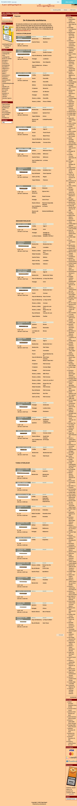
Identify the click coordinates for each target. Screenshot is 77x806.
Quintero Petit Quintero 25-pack (72, 713)
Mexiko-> (4, 71)
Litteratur (4, 96)
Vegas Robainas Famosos (71, 556)
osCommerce (42, 804)
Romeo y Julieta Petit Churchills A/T (72, 588)
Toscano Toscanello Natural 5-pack (72, 629)
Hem (4, 13)
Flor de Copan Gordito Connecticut (72, 401)
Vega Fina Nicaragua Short (71, 654)
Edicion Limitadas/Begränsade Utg (8, 83)
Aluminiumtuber (6, 80)
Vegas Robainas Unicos (71, 634)
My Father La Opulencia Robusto (72, 332)
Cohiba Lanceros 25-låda (72, 128)
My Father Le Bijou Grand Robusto (72, 598)
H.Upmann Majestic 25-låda (72, 514)
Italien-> (4, 73)
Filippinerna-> (5, 68)
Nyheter (4, 23)
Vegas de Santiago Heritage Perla (72, 411)
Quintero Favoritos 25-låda (71, 738)
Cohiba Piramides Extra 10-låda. (72, 364)
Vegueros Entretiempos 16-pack (72, 673)
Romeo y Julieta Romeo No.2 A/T (72, 743)
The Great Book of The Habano (72, 406)
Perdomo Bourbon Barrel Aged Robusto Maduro (72, 520)
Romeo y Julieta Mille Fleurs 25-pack (72, 721)
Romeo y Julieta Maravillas (71, 383)
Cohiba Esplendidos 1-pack (72, 19)
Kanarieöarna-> (6, 75)
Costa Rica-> (5, 63)
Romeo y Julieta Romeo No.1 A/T (72, 289)
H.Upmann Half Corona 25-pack (72, 317)
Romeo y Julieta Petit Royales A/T (72, 68)
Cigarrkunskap (6, 106)
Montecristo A (72, 111)
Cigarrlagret (44, 802)
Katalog (8, 13)
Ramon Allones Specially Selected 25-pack (72, 476)
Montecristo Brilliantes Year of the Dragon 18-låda (72, 36)
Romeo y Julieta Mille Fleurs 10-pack (72, 593)
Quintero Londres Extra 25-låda (72, 678)
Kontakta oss (5, 117)
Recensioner (69, 765)
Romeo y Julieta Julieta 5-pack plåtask (72, 561)
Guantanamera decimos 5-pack (72, 273)
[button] (56, 10)
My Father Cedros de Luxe (71, 619)
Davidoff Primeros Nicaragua (71, 345)
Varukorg (68, 15)
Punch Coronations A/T (72, 242)
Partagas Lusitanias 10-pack (72, 337)
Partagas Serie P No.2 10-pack (72, 299)
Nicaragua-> (5, 60)
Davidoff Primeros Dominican (71, 624)
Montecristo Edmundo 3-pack (72, 195)
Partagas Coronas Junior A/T (71, 190)
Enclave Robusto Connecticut (72, 108)
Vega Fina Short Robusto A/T (72, 434)
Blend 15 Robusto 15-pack (72, 665)
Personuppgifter (6, 112)
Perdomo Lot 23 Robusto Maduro (72, 548)
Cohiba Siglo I (72, 113)
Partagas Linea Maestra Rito (72, 87)
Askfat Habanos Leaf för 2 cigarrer (72, 393)
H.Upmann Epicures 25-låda (72, 284)
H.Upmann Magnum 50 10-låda (72, 642)
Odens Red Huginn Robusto (72, 576)
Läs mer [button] (14, 2)
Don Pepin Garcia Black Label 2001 (72, 294)
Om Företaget (5, 114)
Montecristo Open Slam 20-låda (72, 24)
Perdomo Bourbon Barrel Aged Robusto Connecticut (72, 374)
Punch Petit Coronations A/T (72, 482)
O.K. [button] (58, 2)
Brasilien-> (5, 62)
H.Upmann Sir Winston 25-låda (72, 182)
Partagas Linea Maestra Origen (72, 29)
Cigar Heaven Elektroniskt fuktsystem (72, 497)
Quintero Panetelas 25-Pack (72, 540)
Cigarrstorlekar (15, 13)
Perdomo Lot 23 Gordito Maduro (72, 446)
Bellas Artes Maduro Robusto (72, 217)
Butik (3, 116)
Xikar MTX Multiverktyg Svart (72, 120)
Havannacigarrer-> (7, 52)
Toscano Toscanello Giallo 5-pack (72, 505)
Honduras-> (5, 70)
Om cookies (5, 111)
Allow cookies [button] (69, 2)
